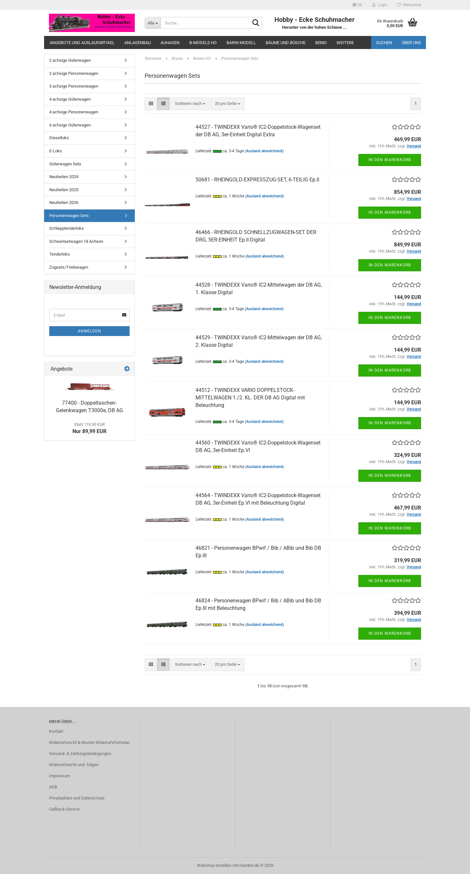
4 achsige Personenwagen (73, 111)
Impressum (59, 775)
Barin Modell (241, 42)
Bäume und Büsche (286, 42)
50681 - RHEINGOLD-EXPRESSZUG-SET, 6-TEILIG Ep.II (257, 179)
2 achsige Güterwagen (70, 60)
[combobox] (190, 103)
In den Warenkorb (389, 160)
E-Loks (55, 150)
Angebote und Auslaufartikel (82, 42)
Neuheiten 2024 (63, 176)
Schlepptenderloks (66, 228)
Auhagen (170, 42)
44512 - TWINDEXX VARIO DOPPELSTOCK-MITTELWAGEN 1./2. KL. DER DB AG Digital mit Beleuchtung (250, 397)
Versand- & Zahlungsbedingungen (80, 753)
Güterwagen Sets (65, 163)
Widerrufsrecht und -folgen (74, 764)
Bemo (321, 42)
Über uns (411, 42)
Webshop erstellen (214, 865)
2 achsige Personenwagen (73, 73)
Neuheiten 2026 (63, 202)
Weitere (345, 42)
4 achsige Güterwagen (70, 99)
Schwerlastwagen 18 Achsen (76, 241)
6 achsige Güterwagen (70, 125)
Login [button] (379, 5)
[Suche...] (153, 23)
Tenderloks (59, 254)
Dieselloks (59, 137)
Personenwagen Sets (69, 215)
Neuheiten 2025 (63, 189)
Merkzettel (409, 5)
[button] (357, 5)
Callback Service (64, 809)
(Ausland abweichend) (264, 151)
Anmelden (89, 331)
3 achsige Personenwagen (73, 86)
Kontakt (56, 731)
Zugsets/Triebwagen (68, 267)
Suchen (384, 42)
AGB (53, 786)
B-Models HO (203, 42)
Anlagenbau (137, 42)
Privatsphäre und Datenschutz (76, 798)
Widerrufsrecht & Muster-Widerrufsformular (89, 742)
